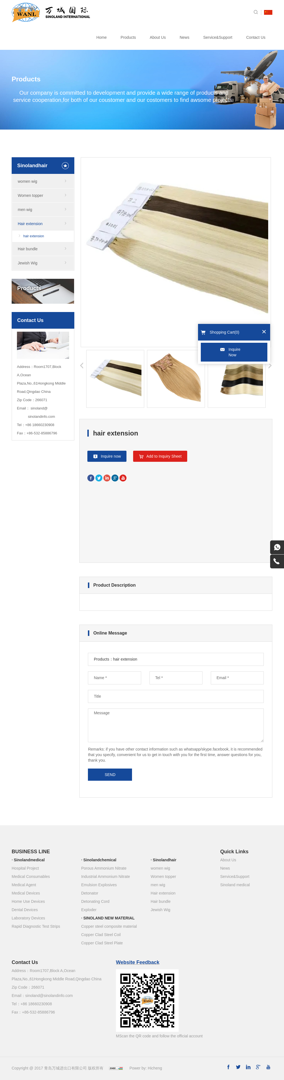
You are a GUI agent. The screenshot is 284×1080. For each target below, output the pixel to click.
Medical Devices (26, 893)
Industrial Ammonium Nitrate (105, 876)
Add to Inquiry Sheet (164, 456)
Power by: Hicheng (146, 1068)
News (184, 37)
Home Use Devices (28, 901)
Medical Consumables (31, 876)
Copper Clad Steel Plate (102, 943)
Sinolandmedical (29, 860)
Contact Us (255, 37)
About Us (158, 37)
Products (128, 37)
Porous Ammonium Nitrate (103, 868)
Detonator (89, 893)
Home (101, 37)
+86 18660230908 (39, 425)
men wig (25, 209)
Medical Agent (24, 885)
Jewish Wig (27, 263)
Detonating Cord (95, 901)
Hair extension (30, 223)
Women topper (30, 195)
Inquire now (111, 456)
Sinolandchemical (99, 860)
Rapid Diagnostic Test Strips (36, 926)
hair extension (33, 236)
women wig (27, 181)
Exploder (89, 910)
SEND (110, 774)
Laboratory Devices (28, 918)
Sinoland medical (235, 885)
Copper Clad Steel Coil (101, 934)
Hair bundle (28, 249)
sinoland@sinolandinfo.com (49, 995)
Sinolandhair (164, 860)
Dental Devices (25, 910)
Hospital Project (25, 868)
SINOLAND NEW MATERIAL (109, 918)
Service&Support (217, 37)
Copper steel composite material (109, 926)
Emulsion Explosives (99, 885)
